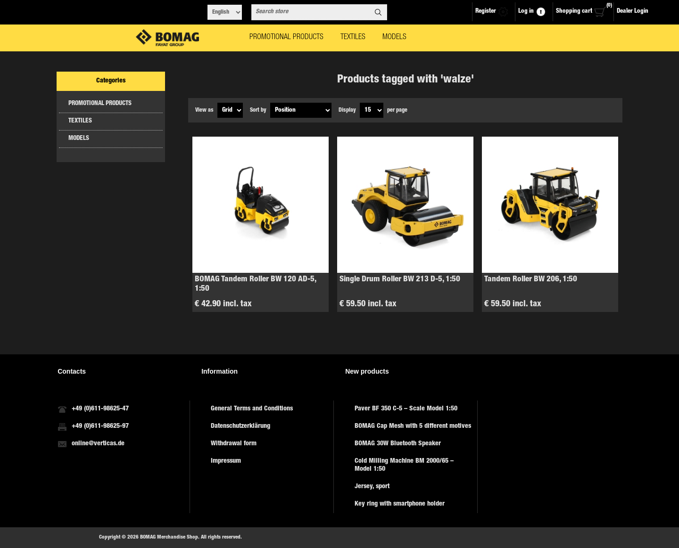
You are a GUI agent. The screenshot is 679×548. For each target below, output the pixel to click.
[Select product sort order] (300, 110)
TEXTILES (80, 121)
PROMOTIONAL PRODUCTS (100, 104)
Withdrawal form (234, 444)
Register (485, 11)
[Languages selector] (224, 12)
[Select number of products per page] (371, 110)
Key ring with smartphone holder (400, 504)
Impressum (226, 461)
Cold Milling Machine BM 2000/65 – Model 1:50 (404, 465)
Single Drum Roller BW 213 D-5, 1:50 (400, 280)
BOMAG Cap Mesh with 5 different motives (413, 426)
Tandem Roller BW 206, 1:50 (530, 280)
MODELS (78, 139)
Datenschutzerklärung (240, 426)
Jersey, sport (372, 486)
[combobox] (311, 12)
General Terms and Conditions (252, 409)
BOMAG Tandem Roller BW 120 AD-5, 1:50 (255, 284)
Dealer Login (632, 11)
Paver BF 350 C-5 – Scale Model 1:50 (406, 409)
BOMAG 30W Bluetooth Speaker (398, 444)
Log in (526, 11)
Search (378, 12)
